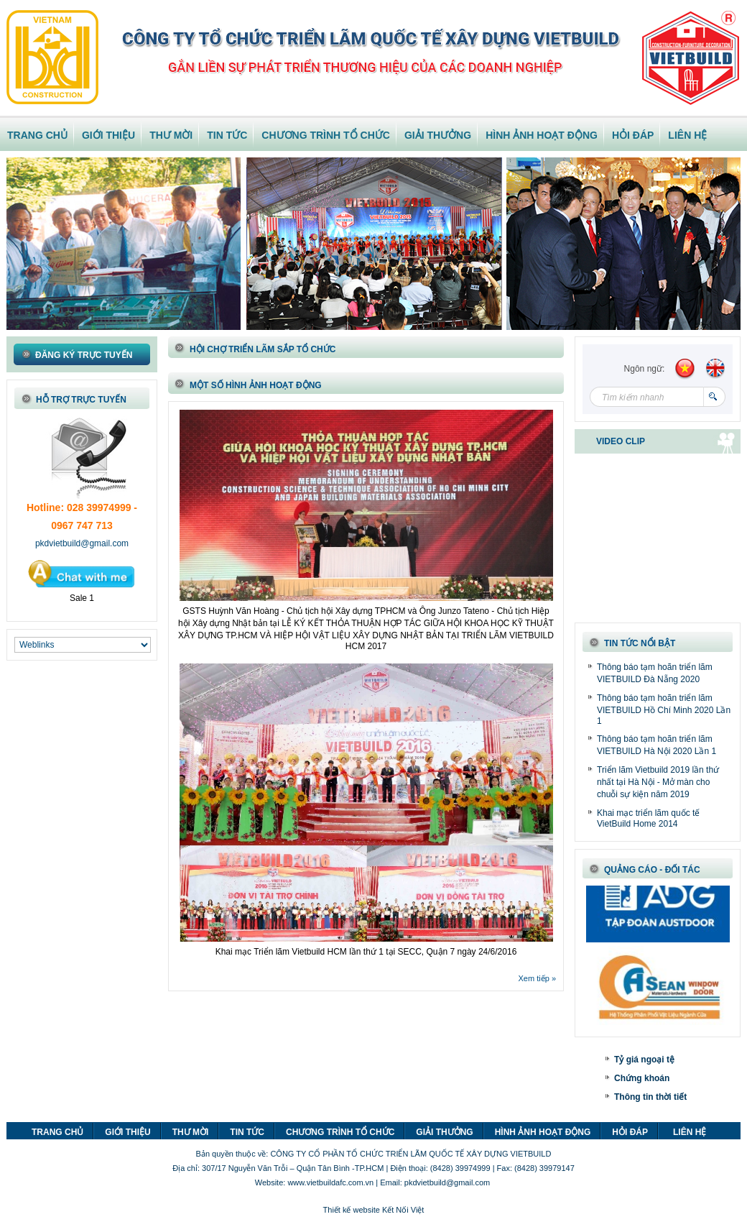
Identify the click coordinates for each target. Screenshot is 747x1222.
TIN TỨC (227, 135)
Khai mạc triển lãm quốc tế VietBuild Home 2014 (648, 818)
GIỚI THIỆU (108, 135)
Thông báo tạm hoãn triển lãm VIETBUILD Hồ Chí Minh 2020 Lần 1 (663, 709)
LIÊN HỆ (687, 135)
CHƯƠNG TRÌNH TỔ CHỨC (325, 135)
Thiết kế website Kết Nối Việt (373, 1209)
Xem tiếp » (537, 978)
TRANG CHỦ (37, 135)
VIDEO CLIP (620, 441)
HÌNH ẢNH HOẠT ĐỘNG (542, 135)
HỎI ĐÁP (633, 135)
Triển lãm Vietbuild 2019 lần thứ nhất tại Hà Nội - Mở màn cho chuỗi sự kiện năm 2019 (658, 782)
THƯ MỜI (170, 135)
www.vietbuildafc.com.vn (330, 1182)
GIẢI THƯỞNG (437, 135)
